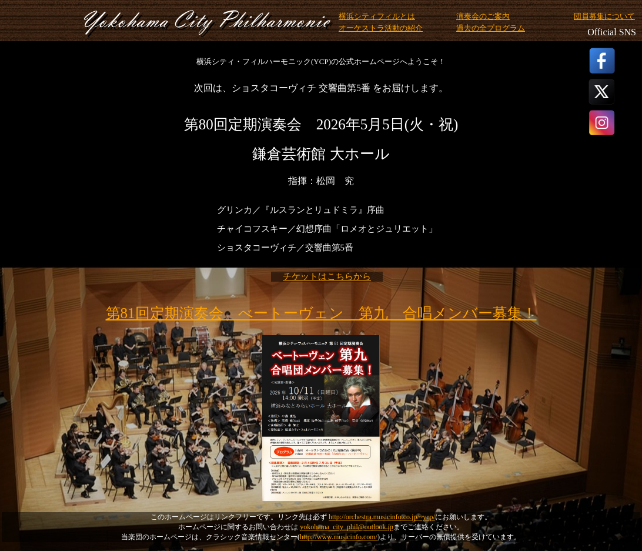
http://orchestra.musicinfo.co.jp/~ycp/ (382, 517)
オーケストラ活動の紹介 (381, 28)
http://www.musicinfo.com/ (338, 537)
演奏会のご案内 (483, 16)
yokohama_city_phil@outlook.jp (346, 527)
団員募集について (604, 16)
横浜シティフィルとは (377, 16)
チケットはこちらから (327, 276)
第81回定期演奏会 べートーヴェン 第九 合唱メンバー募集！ (321, 313)
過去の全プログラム (490, 28)
